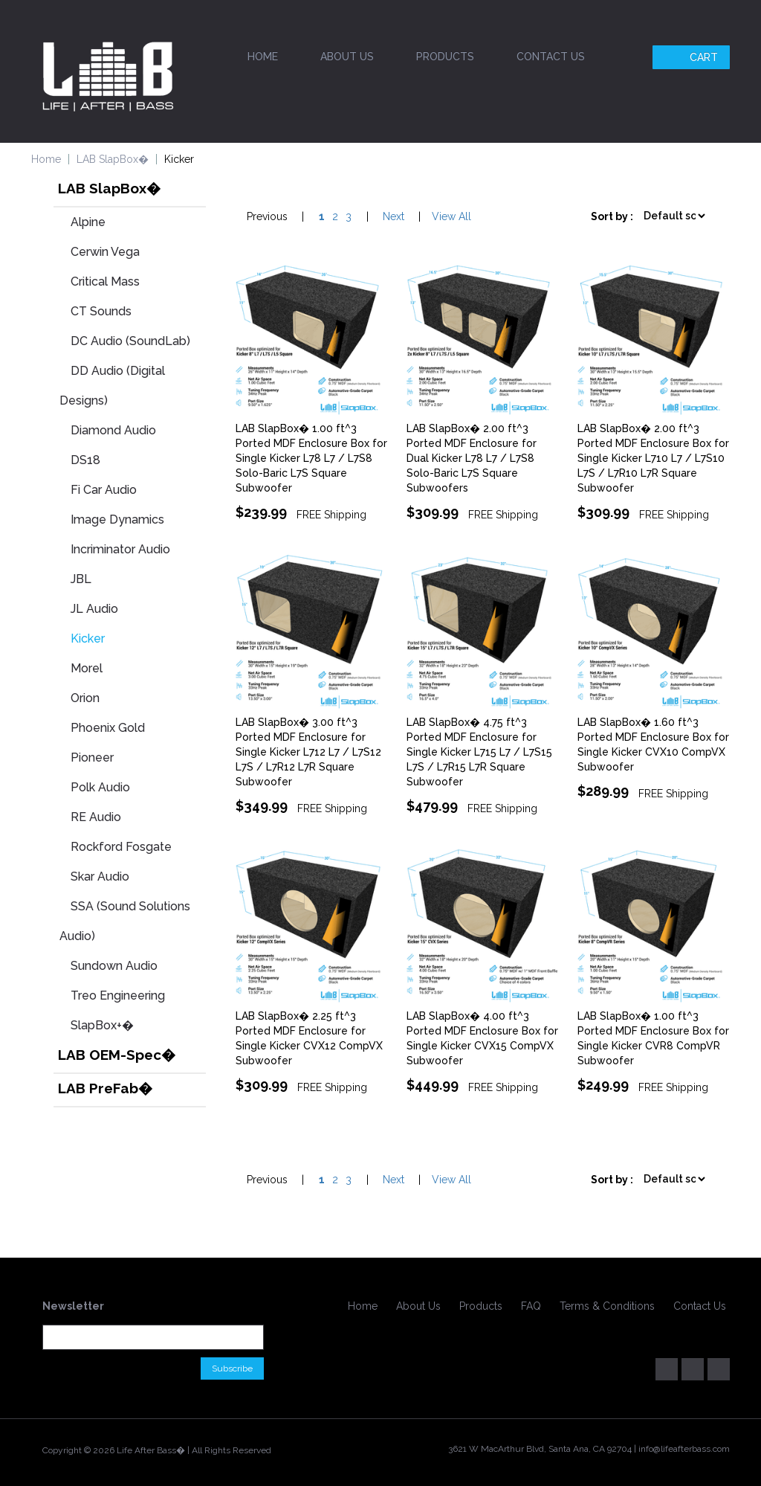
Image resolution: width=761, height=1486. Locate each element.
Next (393, 216)
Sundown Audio (114, 966)
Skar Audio (100, 876)
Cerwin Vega (105, 252)
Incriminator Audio (120, 549)
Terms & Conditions (607, 1306)
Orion (85, 698)
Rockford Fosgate (121, 847)
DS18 (85, 460)
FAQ (531, 1306)
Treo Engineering (118, 995)
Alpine (88, 222)
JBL (81, 579)
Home (262, 56)
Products (445, 56)
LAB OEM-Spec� (116, 1054)
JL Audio (94, 609)
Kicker (88, 638)
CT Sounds (101, 311)
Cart (693, 57)
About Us (347, 56)
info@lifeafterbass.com (684, 1449)
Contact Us (550, 56)
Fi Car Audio (104, 490)
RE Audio (96, 817)
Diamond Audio (113, 430)
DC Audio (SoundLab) (130, 341)
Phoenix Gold (108, 728)
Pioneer (92, 757)
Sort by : (612, 216)
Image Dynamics (117, 519)
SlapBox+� (102, 1025)
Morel (87, 668)
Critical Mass (105, 281)
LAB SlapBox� (113, 159)
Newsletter (73, 1306)
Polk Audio (100, 787)
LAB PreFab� (105, 1088)
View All (451, 216)
